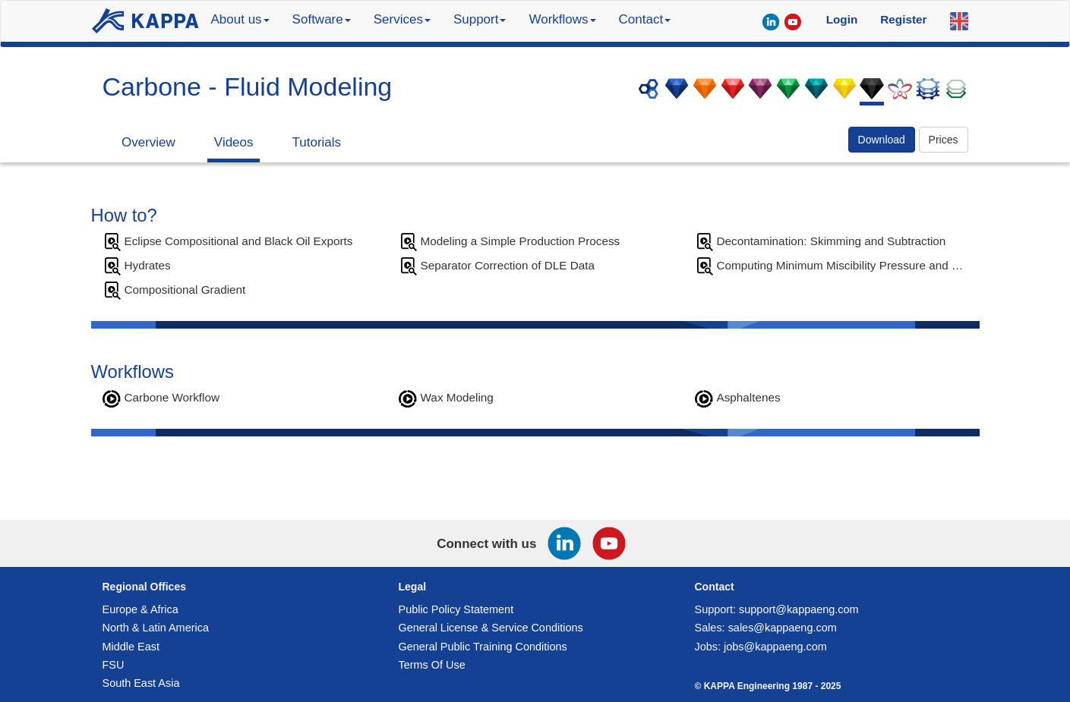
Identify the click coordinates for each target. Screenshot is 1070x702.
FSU (114, 665)
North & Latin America (156, 628)
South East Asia (141, 683)
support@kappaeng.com (799, 609)
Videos (234, 142)
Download (881, 140)
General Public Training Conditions (483, 647)
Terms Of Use (432, 665)
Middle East (131, 647)
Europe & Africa (140, 609)
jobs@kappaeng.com (775, 647)
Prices (943, 140)
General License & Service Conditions (491, 628)
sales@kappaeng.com (782, 628)
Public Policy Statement (456, 609)
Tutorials (317, 142)
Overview (148, 142)
